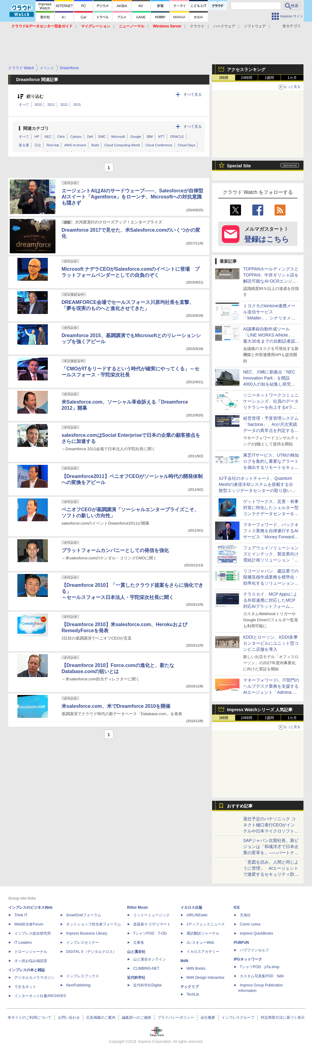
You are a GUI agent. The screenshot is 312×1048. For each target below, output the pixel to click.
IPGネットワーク (248, 959)
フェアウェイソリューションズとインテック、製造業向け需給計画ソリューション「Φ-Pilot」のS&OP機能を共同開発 (271, 560)
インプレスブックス (82, 976)
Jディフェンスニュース (205, 924)
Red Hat (53, 145)
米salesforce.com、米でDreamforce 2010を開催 (116, 706)
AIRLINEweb (196, 915)
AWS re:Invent (75, 145)
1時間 (224, 78)
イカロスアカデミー (202, 952)
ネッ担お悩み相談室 (30, 961)
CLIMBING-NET (146, 968)
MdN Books (195, 968)
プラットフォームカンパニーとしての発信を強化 (115, 550)
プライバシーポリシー (176, 1017)
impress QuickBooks (256, 933)
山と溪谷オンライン (149, 959)
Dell (90, 136)
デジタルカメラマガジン (34, 977)
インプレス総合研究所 (32, 933)
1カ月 (292, 78)
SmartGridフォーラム (83, 915)
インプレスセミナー (82, 942)
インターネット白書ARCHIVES (40, 996)
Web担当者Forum (28, 924)
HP (36, 136)
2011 (51, 104)
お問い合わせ (69, 1017)
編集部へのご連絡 (136, 1017)
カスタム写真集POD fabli (262, 976)
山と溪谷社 (136, 952)
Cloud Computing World (122, 145)
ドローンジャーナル (30, 952)
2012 (64, 104)
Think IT (20, 915)
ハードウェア (224, 26)
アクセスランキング (246, 69)
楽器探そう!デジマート (152, 924)
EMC (102, 136)
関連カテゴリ (36, 128)
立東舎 (138, 942)
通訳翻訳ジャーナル (202, 933)
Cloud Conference (158, 145)
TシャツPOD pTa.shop (259, 967)
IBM (150, 136)
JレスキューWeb (200, 942)
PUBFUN (241, 942)
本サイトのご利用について (29, 1017)
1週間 (269, 78)
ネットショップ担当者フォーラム (93, 924)
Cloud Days (186, 145)
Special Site (239, 165)
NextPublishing (78, 985)
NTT (161, 136)
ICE (237, 907)
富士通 (24, 145)
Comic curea (250, 924)
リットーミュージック (151, 915)
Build (95, 145)
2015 (76, 104)
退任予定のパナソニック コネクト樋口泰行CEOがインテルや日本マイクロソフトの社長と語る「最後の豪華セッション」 (271, 831)
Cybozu (76, 136)
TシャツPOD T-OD (150, 933)
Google (135, 136)
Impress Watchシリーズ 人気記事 (259, 709)
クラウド (197, 26)
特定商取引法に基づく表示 (283, 1017)
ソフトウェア (255, 26)
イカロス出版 (191, 907)
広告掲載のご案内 (100, 1017)
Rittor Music (137, 907)
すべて (24, 104)
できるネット (25, 987)
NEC (47, 136)
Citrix (61, 136)
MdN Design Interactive (205, 977)
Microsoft (118, 136)
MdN (184, 961)
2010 (38, 104)
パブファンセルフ (254, 950)
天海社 (245, 915)
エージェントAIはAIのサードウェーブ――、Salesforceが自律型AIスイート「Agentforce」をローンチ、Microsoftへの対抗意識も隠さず (132, 196)
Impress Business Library (86, 933)
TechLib (192, 994)
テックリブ (189, 987)
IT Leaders (23, 942)
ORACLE (177, 136)
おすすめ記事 (240, 806)
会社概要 (207, 1017)
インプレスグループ (238, 1017)
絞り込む (35, 96)
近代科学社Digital (147, 985)
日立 (37, 145)
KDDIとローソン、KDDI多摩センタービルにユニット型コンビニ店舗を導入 (271, 643)
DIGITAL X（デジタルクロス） (91, 952)
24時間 (246, 78)
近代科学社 (136, 977)
